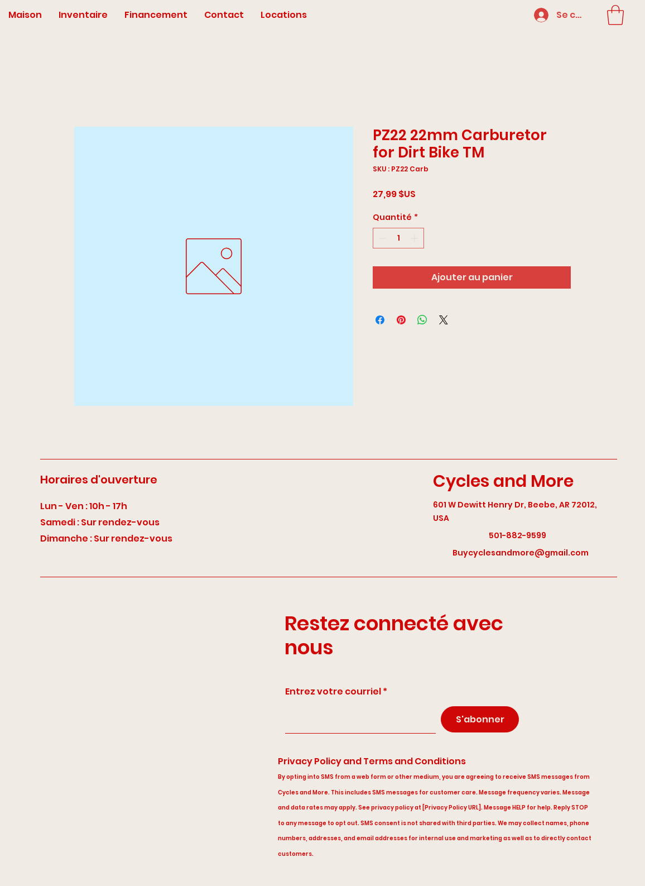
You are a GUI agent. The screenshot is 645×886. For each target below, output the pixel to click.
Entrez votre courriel (333, 691)
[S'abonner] (480, 719)
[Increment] (415, 238)
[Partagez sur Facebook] (380, 320)
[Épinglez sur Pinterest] (401, 320)
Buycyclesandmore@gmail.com (521, 552)
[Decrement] (381, 238)
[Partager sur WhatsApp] (422, 320)
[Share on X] (443, 320)
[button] (615, 15)
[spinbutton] (398, 238)
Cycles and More (503, 481)
